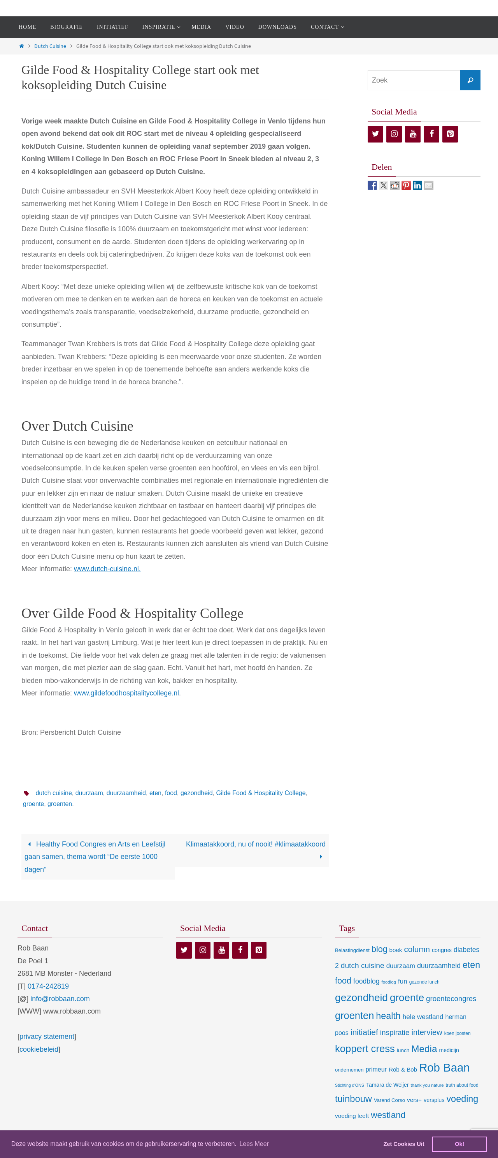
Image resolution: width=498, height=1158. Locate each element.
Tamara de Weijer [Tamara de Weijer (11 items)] (387, 1085)
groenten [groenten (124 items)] (354, 1015)
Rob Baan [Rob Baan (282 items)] (444, 1067)
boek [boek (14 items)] (395, 950)
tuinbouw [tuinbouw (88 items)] (353, 1099)
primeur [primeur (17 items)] (376, 1069)
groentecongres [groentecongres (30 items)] (451, 998)
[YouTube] (413, 134)
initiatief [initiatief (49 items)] (364, 1032)
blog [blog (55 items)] (380, 949)
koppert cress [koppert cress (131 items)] (365, 1048)
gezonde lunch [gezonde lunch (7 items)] (424, 982)
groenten (59, 804)
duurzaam (89, 793)
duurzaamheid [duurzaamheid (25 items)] (439, 966)
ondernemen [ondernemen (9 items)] (349, 1070)
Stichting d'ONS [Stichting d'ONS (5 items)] (349, 1085)
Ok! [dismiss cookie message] (459, 1144)
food (171, 793)
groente (33, 804)
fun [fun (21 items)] (402, 981)
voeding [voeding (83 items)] (462, 1099)
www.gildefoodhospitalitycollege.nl (127, 693)
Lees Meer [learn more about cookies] (254, 1143)
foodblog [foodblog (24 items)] (366, 981)
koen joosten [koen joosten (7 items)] (457, 1033)
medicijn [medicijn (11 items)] (449, 1050)
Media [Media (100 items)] (424, 1049)
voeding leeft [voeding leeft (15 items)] (352, 1115)
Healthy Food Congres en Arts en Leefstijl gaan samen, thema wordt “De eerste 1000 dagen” (95, 856)
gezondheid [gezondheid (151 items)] (361, 997)
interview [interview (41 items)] (427, 1032)
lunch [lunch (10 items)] (403, 1050)
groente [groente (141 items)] (407, 997)
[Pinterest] (450, 134)
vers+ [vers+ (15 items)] (414, 1099)
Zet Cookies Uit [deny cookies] (404, 1144)
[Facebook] (431, 134)
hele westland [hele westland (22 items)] (423, 1017)
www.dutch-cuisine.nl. (107, 569)
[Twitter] (375, 134)
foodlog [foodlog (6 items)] (389, 982)
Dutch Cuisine (50, 45)
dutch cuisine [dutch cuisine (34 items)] (362, 965)
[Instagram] (394, 134)
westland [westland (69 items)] (388, 1115)
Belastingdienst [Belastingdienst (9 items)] (352, 950)
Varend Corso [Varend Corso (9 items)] (389, 1100)
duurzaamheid (126, 793)
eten (155, 793)
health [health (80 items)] (388, 1016)
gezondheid (197, 793)
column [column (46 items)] (417, 949)
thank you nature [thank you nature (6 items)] (427, 1085)
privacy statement (46, 1036)
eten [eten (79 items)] (471, 965)
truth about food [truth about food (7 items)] (462, 1085)
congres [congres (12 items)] (442, 950)
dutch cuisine (53, 793)
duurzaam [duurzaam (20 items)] (400, 966)
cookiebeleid (38, 1049)
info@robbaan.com (59, 999)
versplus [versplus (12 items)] (434, 1100)
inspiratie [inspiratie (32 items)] (395, 1032)
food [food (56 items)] (343, 981)
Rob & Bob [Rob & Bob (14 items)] (403, 1069)
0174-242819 (48, 986)
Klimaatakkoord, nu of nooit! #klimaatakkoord (256, 850)
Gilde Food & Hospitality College (261, 793)
